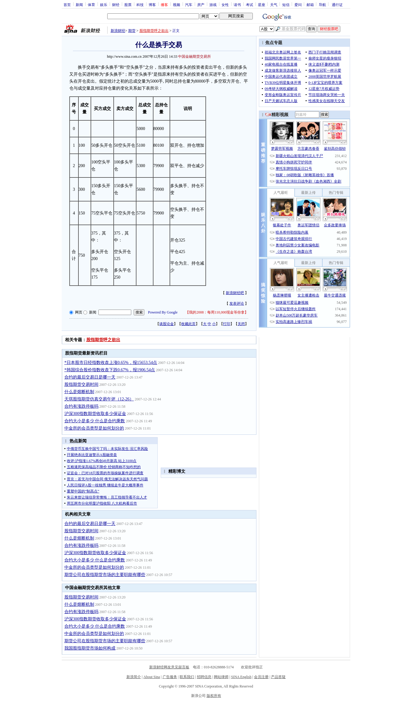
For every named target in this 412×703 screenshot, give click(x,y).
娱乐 (103, 4)
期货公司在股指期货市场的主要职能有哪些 (104, 574)
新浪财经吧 (235, 293)
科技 (140, 4)
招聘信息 (204, 677)
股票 (128, 4)
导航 (322, 4)
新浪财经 (118, 31)
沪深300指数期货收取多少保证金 (95, 413)
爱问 (298, 4)
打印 (226, 324)
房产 (200, 4)
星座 (261, 4)
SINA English (241, 677)
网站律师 (221, 677)
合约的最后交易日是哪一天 (89, 377)
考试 (249, 4)
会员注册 (261, 677)
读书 (237, 4)
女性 (225, 4)
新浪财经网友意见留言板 (169, 667)
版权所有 (214, 696)
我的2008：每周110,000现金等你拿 (217, 312)
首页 (67, 4)
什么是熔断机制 (79, 391)
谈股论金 (166, 324)
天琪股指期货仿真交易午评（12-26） (99, 399)
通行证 (337, 4)
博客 (152, 4)
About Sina (151, 677)
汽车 (188, 4)
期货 (132, 31)
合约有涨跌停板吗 (81, 406)
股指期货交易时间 (81, 384)
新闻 (79, 4)
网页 (78, 312)
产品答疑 (278, 677)
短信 (286, 4)
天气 (273, 4)
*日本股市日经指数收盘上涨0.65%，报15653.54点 (110, 362)
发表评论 (236, 303)
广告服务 (170, 677)
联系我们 (187, 677)
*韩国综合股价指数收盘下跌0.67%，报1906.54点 (109, 370)
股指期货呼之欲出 (154, 31)
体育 (91, 4)
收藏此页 (188, 324)
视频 (176, 4)
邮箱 (310, 4)
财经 (115, 4)
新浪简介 (133, 677)
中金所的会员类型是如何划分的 (94, 428)
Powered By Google (162, 312)
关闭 (241, 324)
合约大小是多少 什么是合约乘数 (94, 421)
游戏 (213, 4)
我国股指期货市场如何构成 (89, 648)
